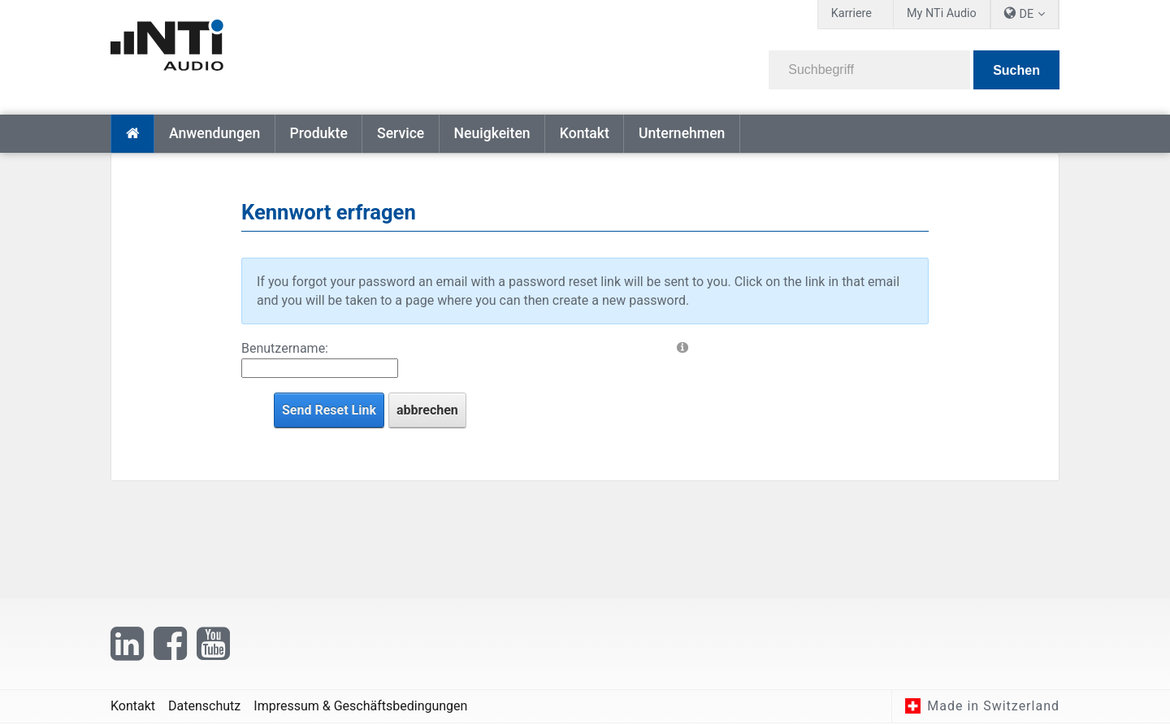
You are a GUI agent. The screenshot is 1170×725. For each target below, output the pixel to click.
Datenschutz (204, 706)
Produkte (318, 133)
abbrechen (427, 410)
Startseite (132, 134)
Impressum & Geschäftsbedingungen (360, 706)
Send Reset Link (329, 410)
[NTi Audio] (342, 52)
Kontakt (584, 133)
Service (400, 133)
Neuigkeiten (491, 133)
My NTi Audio (942, 13)
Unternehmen (682, 133)
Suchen (1016, 70)
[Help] (682, 347)
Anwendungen (214, 133)
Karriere (851, 13)
